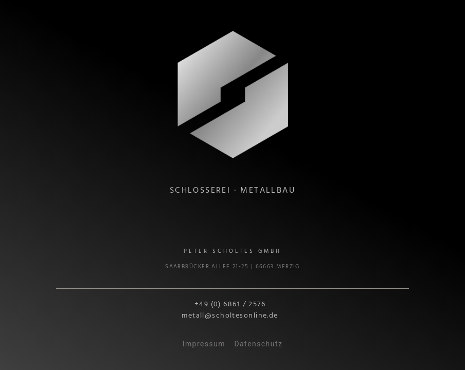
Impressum (204, 344)
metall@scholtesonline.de (230, 316)
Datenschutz (258, 344)
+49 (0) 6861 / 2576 (229, 304)
